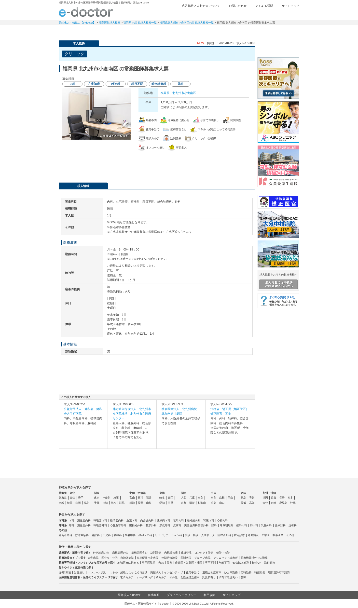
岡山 (230, 497)
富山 (132, 497)
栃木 (113, 502)
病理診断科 (224, 535)
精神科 (118, 535)
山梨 (148, 502)
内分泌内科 (147, 520)
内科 (71, 520)
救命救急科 (82, 535)
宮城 (61, 502)
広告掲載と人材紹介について (201, 6)
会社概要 (153, 595)
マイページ (282, 30)
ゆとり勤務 (231, 572)
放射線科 (130, 535)
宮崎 (273, 502)
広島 (213, 502)
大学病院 (93, 557)
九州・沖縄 (269, 492)
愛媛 (243, 502)
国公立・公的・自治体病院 (117, 557)
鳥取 (213, 497)
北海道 (63, 497)
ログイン (289, 14)
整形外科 (151, 525)
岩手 (80, 497)
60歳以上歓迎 (241, 562)
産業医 (266, 535)
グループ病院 (202, 557)
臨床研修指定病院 (147, 557)
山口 (222, 502)
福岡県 (165, 93)
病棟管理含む (139, 552)
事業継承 (213, 30)
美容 (169, 562)
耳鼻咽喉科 (226, 525)
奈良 (200, 497)
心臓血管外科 (118, 525)
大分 (265, 502)
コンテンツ (248, 30)
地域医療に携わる (128, 562)
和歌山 (202, 502)
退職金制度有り (211, 572)
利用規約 (209, 595)
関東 (96, 492)
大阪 (183, 497)
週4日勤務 (65, 572)
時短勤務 (259, 572)
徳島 (243, 497)
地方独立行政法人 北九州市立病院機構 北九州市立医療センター (132, 413)
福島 (86, 502)
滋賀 (192, 502)
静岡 (170, 497)
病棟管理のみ (120, 552)
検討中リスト (261, 14)
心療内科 (222, 520)
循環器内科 (117, 520)
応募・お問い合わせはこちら (157, 164)
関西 (183, 492)
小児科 (107, 535)
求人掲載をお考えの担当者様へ (278, 281)
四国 (243, 492)
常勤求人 (76, 30)
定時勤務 (246, 572)
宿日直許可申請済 (279, 572)
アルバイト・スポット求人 (144, 30)
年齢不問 (224, 562)
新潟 (132, 502)
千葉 (96, 502)
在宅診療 (239, 535)
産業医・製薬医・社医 (188, 562)
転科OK (256, 562)
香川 (252, 497)
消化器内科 (84, 520)
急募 (243, 577)
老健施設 (253, 535)
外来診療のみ (101, 552)
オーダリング (145, 577)
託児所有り (209, 577)
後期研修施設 (169, 557)
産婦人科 (241, 525)
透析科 (293, 525)
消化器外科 (84, 525)
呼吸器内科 (100, 520)
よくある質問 (264, 6)
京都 (183, 502)
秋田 (69, 502)
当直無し (79, 572)
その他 (290, 535)
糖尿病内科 (163, 520)
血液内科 (131, 520)
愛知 (162, 502)
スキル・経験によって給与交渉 (128, 572)
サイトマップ (290, 6)
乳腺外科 (266, 525)
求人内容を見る (83, 443)
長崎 (282, 497)
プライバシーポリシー (181, 595)
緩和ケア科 (145, 535)
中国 (213, 492)
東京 (96, 497)
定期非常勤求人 (110, 30)
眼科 (214, 525)
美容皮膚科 (191, 525)
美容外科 (203, 525)
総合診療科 (65, 535)
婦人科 (254, 525)
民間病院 (185, 557)
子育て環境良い (228, 577)
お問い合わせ (238, 6)
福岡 (265, 497)
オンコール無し (97, 572)
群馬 (121, 502)
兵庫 (192, 497)
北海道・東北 (67, 492)
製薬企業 (278, 535)
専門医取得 (148, 562)
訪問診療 (156, 552)
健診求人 (179, 30)
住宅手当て (192, 572)
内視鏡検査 (171, 552)
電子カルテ (127, 577)
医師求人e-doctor (129, 595)
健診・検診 (223, 552)
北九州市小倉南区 (184, 93)
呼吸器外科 (100, 525)
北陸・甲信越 (137, 492)
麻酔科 (96, 535)
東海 (162, 492)
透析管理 (186, 552)
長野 (140, 502)
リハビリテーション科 (168, 535)
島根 (222, 497)
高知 (252, 502)
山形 (78, 502)
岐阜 (162, 497)
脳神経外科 (136, 525)
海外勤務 (269, 562)
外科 (71, 525)
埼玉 (116, 497)
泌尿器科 (280, 525)
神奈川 (106, 497)
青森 (72, 497)
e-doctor (86, 12)
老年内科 (178, 520)
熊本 (290, 497)
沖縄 (293, 502)
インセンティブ (173, 572)
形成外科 (164, 525)
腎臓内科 (208, 520)
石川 (140, 497)
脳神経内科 (193, 520)
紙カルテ (161, 577)
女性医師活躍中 (189, 577)
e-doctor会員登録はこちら (278, 47)
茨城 (105, 502)
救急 (161, 562)
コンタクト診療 (203, 552)
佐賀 (273, 497)
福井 (148, 497)
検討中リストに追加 (234, 52)
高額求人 (155, 572)
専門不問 (210, 562)
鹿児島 (283, 502)
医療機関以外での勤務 (254, 557)
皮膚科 (177, 525)
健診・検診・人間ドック (200, 535)
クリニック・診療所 (225, 557)
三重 (170, 502)
